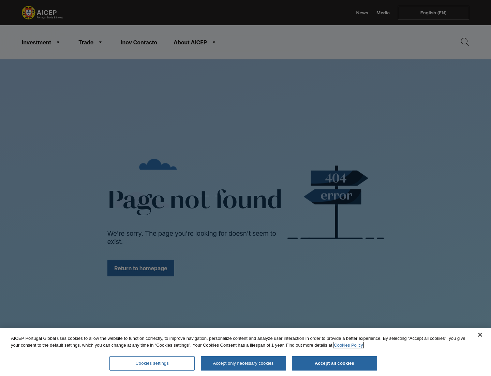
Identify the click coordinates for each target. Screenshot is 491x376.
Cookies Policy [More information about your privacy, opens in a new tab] (348, 345)
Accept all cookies (334, 363)
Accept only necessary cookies (243, 363)
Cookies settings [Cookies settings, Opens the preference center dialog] (151, 363)
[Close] (480, 334)
